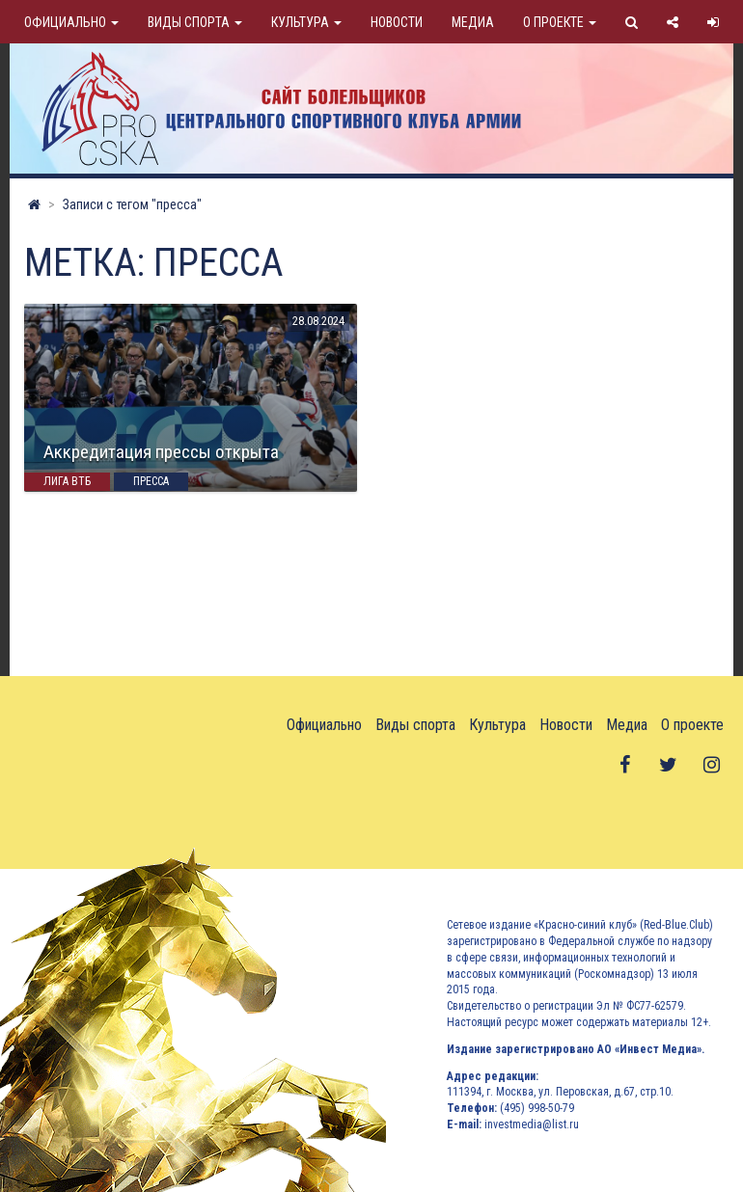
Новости (397, 22)
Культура (306, 22)
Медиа (473, 22)
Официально (71, 22)
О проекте (559, 22)
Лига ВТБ (67, 481)
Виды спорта (195, 22)
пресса (151, 481)
